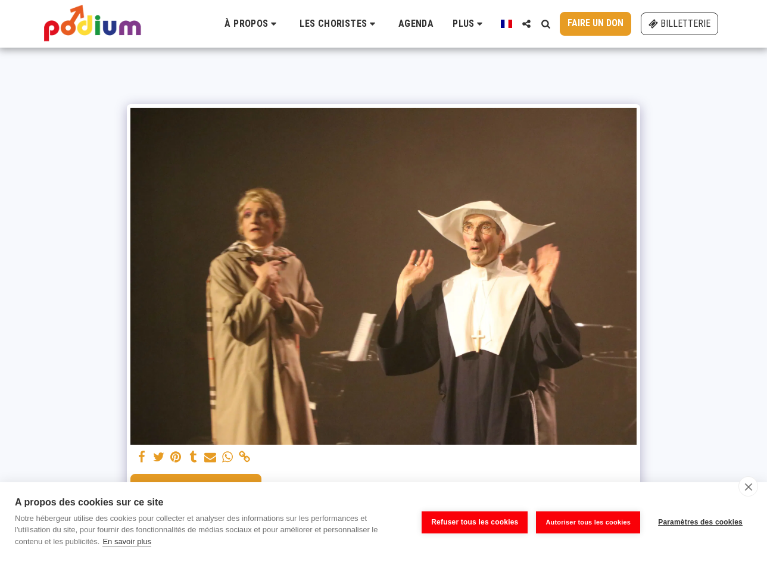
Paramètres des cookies (700, 522)
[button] (252, 23)
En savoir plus (126, 541)
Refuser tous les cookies (474, 522)
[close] (748, 486)
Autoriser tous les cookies (588, 522)
